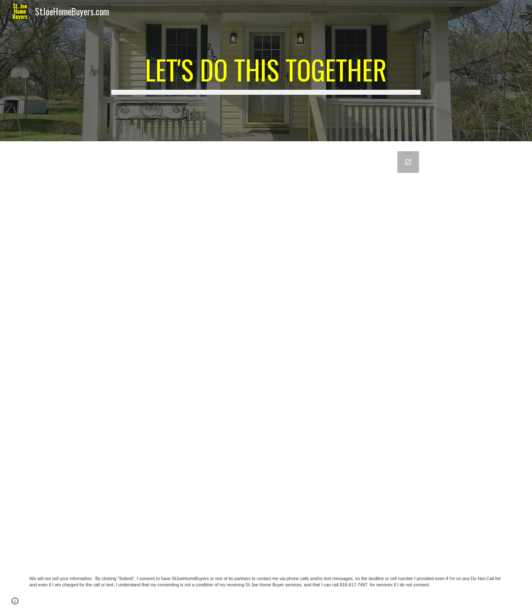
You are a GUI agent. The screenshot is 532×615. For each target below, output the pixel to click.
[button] (15, 601)
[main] (266, 70)
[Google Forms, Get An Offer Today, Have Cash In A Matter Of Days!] (266, 351)
